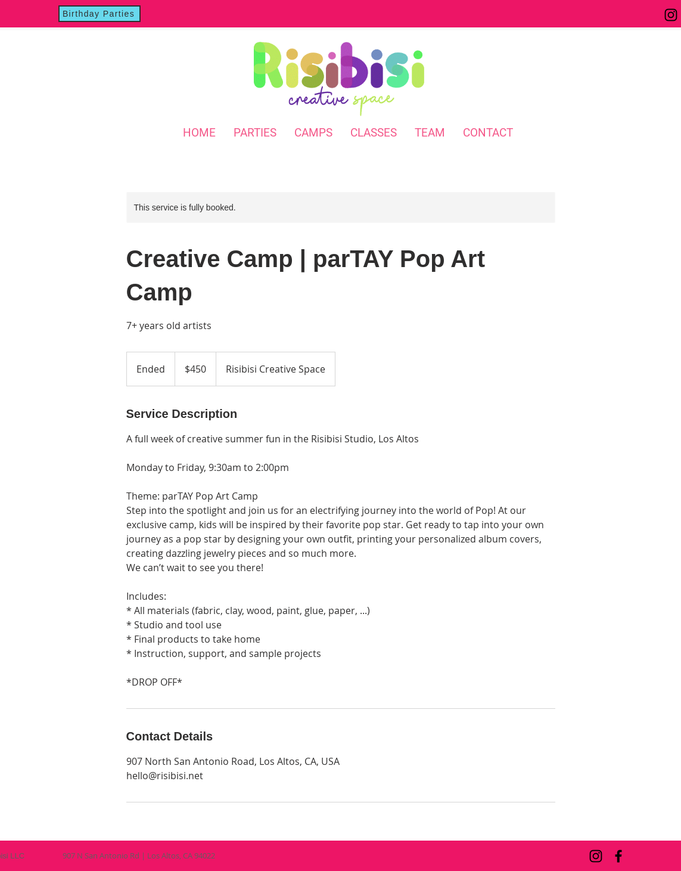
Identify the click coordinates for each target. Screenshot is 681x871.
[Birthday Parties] (99, 13)
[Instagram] (671, 15)
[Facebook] (618, 856)
